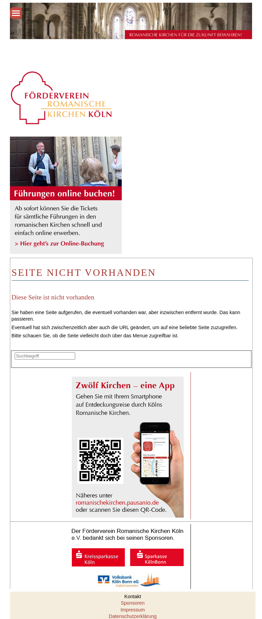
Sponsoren (133, 603)
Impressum (132, 610)
